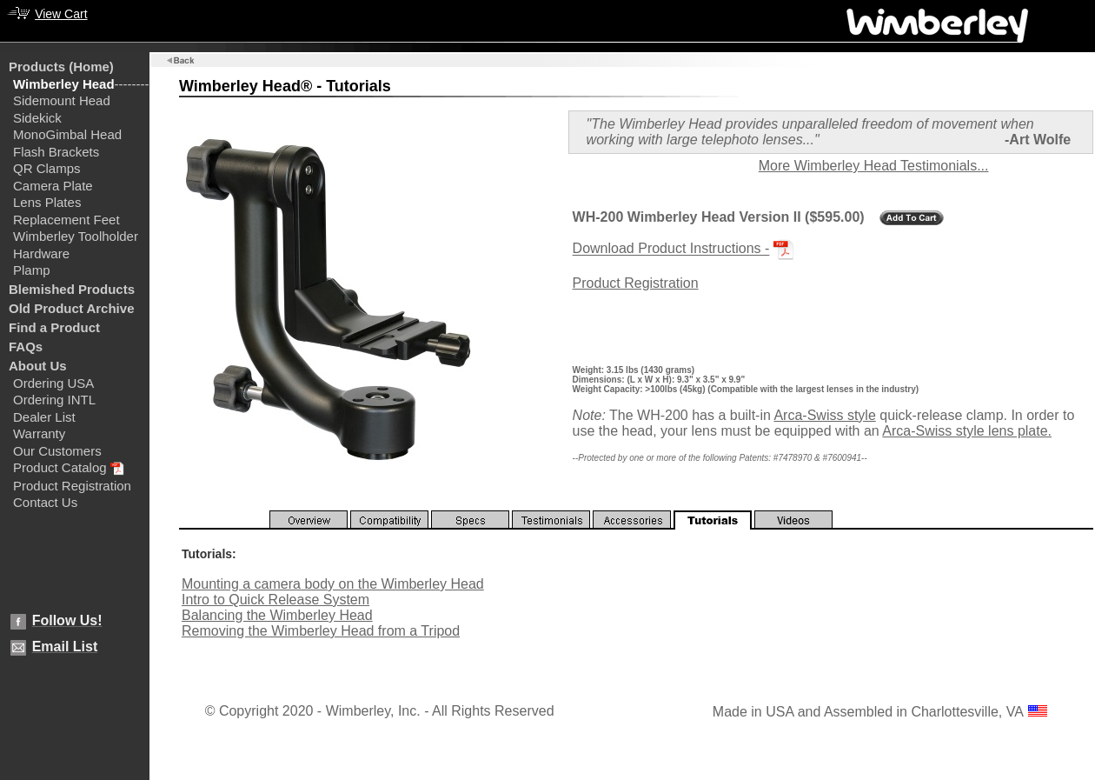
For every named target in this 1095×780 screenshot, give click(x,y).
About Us (38, 365)
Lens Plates (47, 202)
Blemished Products (72, 289)
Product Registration (72, 485)
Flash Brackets (56, 151)
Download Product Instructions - (671, 249)
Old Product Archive (71, 308)
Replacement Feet (66, 219)
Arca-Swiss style (824, 415)
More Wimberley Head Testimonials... (874, 165)
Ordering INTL (54, 399)
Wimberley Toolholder (75, 236)
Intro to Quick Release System (275, 599)
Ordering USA (53, 383)
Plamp (31, 270)
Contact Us (45, 502)
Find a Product (54, 327)
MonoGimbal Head (67, 134)
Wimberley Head (64, 84)
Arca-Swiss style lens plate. (967, 430)
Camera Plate (53, 185)
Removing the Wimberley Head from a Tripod (321, 630)
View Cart (61, 14)
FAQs (26, 346)
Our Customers (57, 450)
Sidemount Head (61, 100)
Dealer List (44, 417)
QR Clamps (47, 168)
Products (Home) (61, 66)
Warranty (39, 433)
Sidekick (37, 117)
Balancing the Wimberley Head (277, 615)
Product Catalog (60, 467)
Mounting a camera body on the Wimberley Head (333, 584)
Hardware (41, 253)
